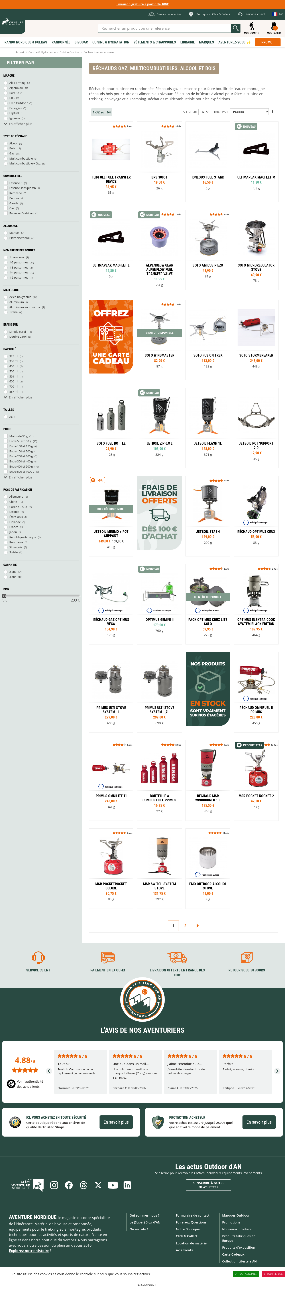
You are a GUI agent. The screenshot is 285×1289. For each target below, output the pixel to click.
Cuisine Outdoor (70, 52)
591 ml (13, 376)
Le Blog (27, 1185)
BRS (11, 98)
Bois (12, 148)
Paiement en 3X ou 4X (107, 970)
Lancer (235, 28)
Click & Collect (186, 1236)
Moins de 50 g (18, 436)
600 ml (13, 381)
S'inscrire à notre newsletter (208, 1185)
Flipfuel (14, 113)
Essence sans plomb (22, 188)
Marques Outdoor (236, 1215)
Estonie (14, 512)
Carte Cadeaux (233, 1254)
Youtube (112, 1185)
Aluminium (16, 302)
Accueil (20, 52)
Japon (13, 532)
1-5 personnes (18, 277)
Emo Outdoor (18, 103)
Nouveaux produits (237, 1229)
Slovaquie (15, 547)
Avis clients (184, 1250)
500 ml (13, 371)
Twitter (98, 1185)
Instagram (54, 1185)
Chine (13, 502)
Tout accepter (246, 1274)
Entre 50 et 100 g (20, 441)
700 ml (13, 386)
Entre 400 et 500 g (21, 466)
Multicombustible (21, 158)
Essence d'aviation (21, 213)
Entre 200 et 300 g (21, 456)
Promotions (231, 1222)
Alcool (13, 143)
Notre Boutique (188, 1229)
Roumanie (16, 542)
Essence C (15, 183)
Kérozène (15, 193)
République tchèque (22, 537)
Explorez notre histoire (29, 1250)
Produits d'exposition (238, 1247)
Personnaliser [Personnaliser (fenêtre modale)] (145, 1285)
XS (11, 417)
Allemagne (16, 497)
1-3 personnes (18, 267)
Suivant (197, 925)
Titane (13, 312)
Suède (13, 552)
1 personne (16, 257)
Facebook (68, 1185)
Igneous (14, 118)
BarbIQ (14, 93)
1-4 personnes (18, 272)
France (13, 527)
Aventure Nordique (33, 1217)
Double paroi (17, 337)
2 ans (12, 572)
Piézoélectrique (19, 238)
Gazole (13, 203)
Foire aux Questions (191, 1222)
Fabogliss (15, 108)
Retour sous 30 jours (246, 970)
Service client (38, 970)
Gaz (11, 153)
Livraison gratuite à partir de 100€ (142, 4)
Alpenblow (16, 88)
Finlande (15, 522)
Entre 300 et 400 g (21, 461)
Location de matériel (192, 1243)
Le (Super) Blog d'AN (145, 1222)
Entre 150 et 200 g (21, 451)
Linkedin (127, 1185)
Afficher (189, 112)
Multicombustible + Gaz (25, 163)
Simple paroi (17, 332)
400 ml (13, 366)
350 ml (13, 361)
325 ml (13, 356)
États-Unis (16, 517)
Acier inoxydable (20, 297)
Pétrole (14, 198)
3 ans (12, 577)
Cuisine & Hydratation (42, 52)
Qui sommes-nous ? (144, 1215)
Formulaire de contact (193, 1215)
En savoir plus (116, 1122)
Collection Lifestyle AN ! (240, 1261)
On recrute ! (139, 1229)
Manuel (14, 233)
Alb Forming (17, 83)
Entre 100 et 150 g (21, 446)
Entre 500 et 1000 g (21, 472)
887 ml (13, 392)
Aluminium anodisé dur (24, 307)
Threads (83, 1185)
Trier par (220, 112)
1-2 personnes (18, 262)
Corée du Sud (18, 507)
